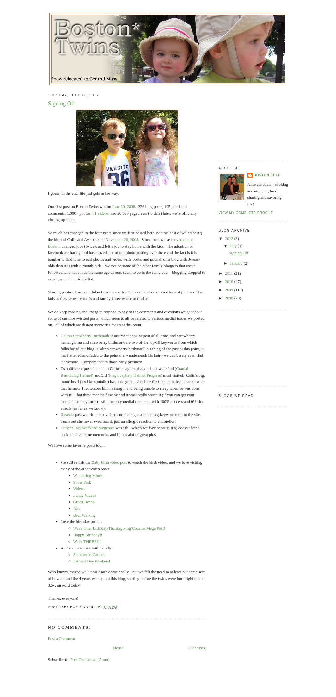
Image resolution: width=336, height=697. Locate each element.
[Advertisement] (250, 120)
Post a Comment (61, 638)
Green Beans (84, 501)
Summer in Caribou (89, 554)
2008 (229, 298)
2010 (229, 281)
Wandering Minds (88, 475)
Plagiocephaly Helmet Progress (135, 375)
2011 (229, 273)
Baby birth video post (109, 462)
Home (118, 647)
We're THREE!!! (87, 541)
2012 (229, 238)
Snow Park (82, 482)
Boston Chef (267, 175)
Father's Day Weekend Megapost (88, 427)
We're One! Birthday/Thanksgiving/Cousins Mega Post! (119, 528)
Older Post (197, 647)
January (237, 263)
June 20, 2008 (123, 206)
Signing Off (61, 103)
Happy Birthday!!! (88, 534)
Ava (76, 508)
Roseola (68, 414)
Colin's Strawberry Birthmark (85, 335)
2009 (229, 289)
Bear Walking (84, 515)
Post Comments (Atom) (90, 659)
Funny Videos (84, 495)
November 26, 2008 (122, 239)
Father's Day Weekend (91, 561)
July (234, 245)
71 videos (100, 213)
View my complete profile (246, 213)
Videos (79, 488)
